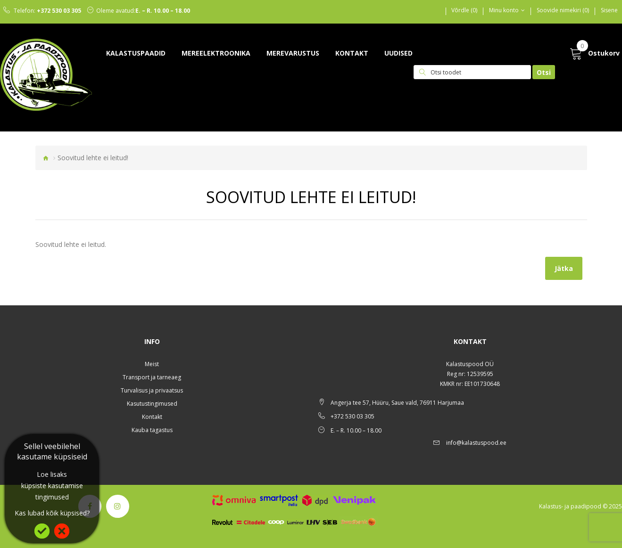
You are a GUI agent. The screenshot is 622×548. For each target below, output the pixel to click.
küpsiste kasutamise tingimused (52, 491)
